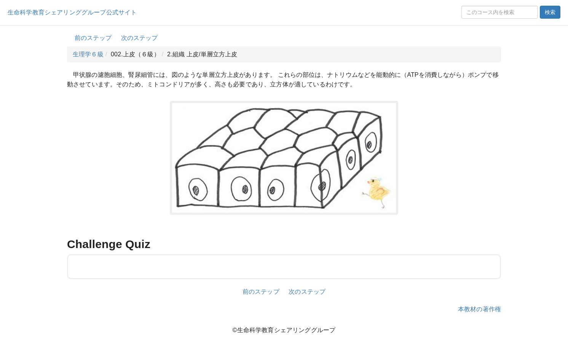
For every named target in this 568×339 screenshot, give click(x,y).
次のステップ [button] (139, 38)
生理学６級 (88, 54)
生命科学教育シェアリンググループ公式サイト (72, 12)
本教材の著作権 (479, 309)
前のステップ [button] (93, 38)
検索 (550, 12)
